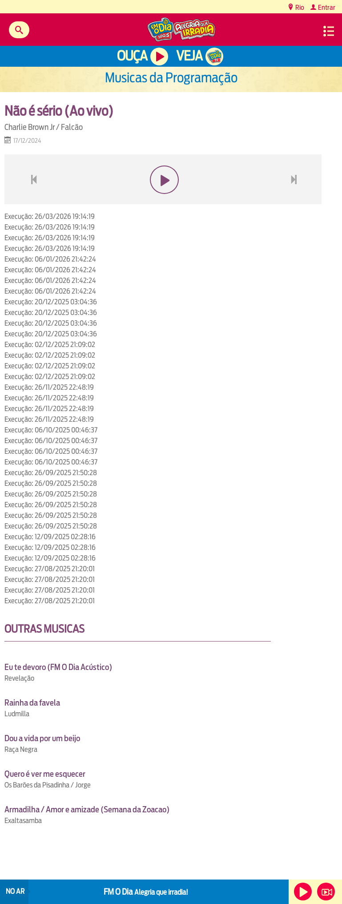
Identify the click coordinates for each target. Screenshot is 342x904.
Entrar (326, 7)
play (163, 201)
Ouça (132, 56)
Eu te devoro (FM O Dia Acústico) (58, 667)
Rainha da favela (32, 702)
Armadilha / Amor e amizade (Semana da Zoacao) (86, 809)
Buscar (19, 29)
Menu (328, 31)
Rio (299, 7)
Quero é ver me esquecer (44, 774)
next (295, 201)
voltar (31, 201)
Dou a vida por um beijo (42, 738)
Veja (189, 56)
